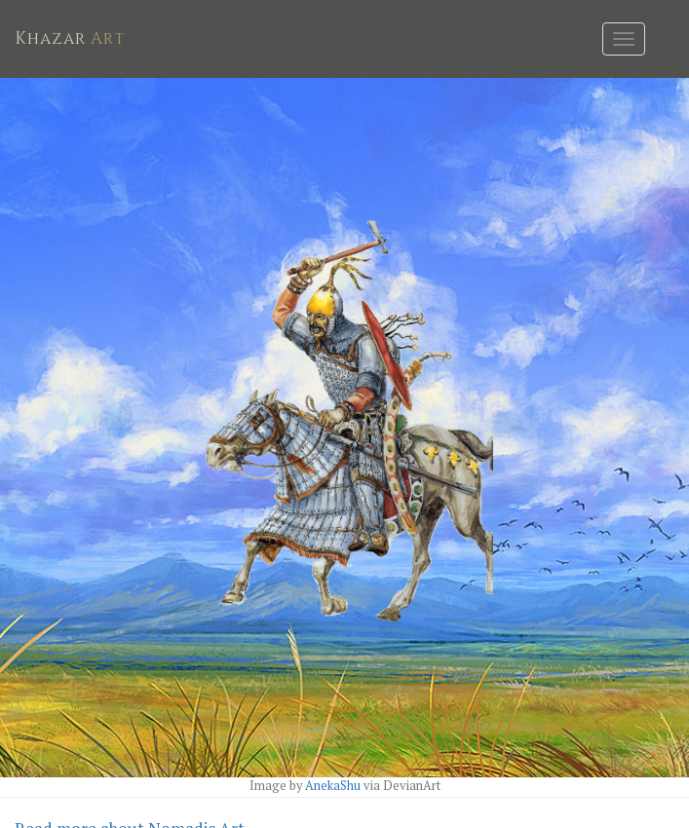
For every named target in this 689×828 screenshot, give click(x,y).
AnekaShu (334, 785)
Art (70, 38)
